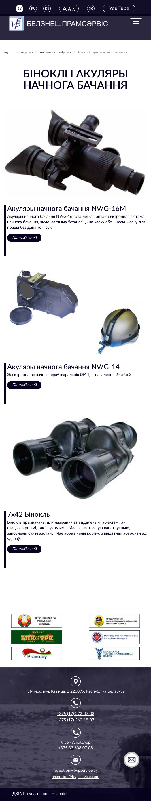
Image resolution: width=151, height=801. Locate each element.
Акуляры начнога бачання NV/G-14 (63, 367)
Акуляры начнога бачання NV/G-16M (66, 208)
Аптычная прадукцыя (55, 52)
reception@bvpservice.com (75, 777)
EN (47, 8)
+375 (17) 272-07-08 (75, 714)
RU (33, 8)
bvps (7, 52)
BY (20, 8)
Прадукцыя (25, 52)
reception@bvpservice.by (75, 770)
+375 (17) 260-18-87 (75, 720)
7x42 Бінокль (28, 514)
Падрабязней (24, 238)
